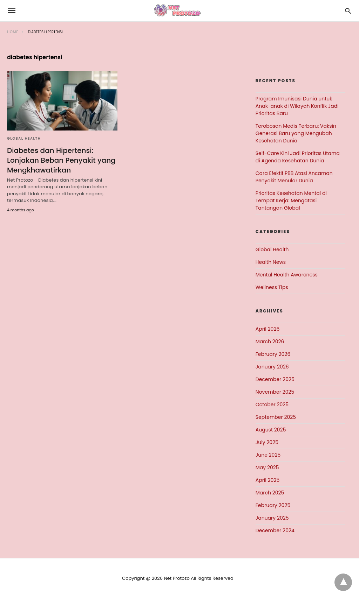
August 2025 (271, 429)
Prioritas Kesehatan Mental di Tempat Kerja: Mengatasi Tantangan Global (291, 200)
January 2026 (272, 366)
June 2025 (268, 454)
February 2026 (273, 354)
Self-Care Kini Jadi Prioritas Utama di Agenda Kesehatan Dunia (298, 157)
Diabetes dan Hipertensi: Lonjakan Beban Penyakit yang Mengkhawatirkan (61, 160)
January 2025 (272, 517)
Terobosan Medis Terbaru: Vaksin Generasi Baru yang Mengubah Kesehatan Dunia (296, 133)
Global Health (24, 138)
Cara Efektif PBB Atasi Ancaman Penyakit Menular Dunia (294, 177)
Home (13, 32)
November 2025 (275, 391)
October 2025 (272, 404)
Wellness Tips (272, 287)
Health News (271, 262)
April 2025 (267, 480)
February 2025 (273, 505)
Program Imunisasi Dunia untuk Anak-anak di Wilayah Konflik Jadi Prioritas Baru (297, 106)
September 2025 (276, 417)
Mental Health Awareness (287, 274)
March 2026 (270, 341)
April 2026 (268, 328)
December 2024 (275, 530)
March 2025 (270, 492)
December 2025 (275, 379)
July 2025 (267, 442)
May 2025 (267, 467)
